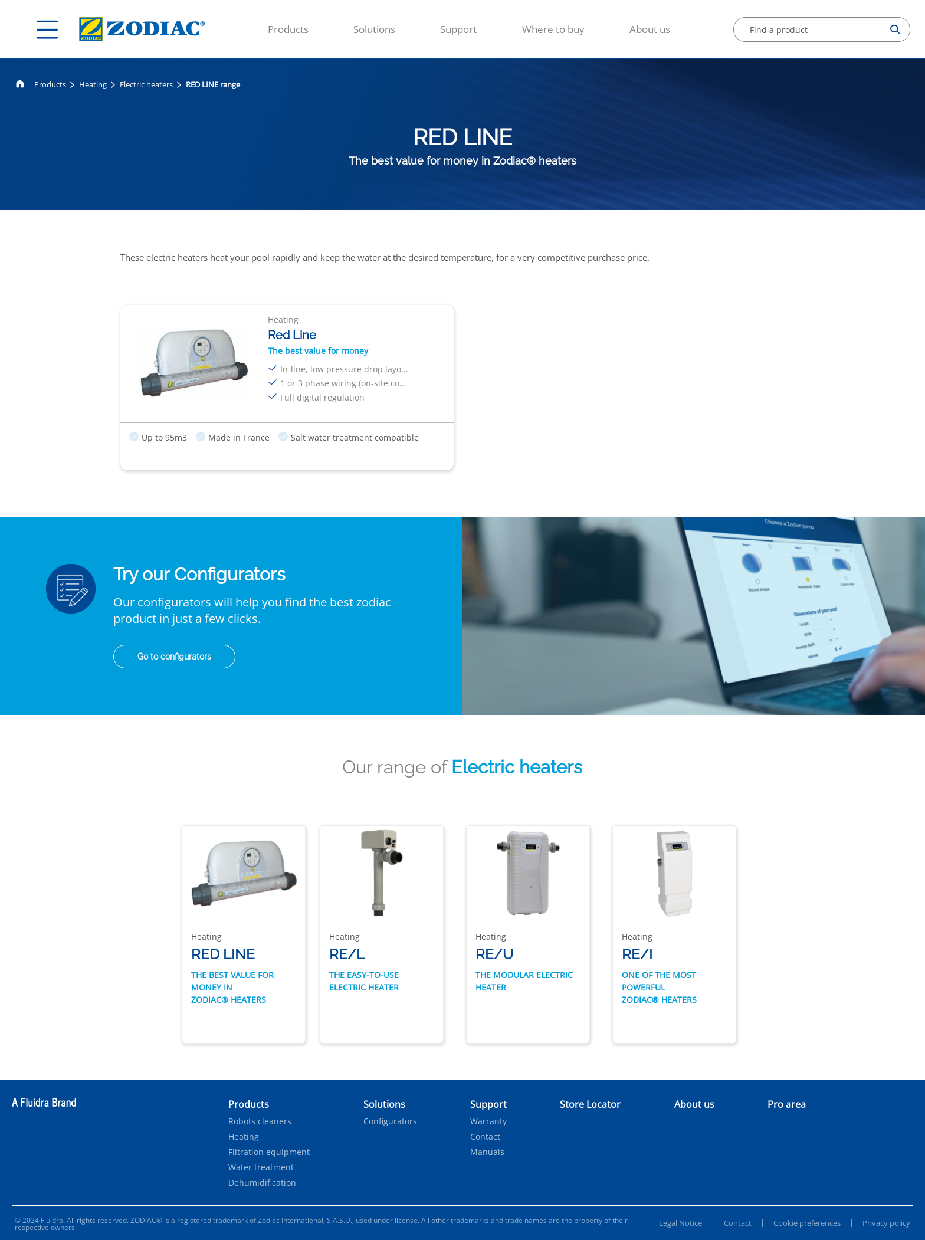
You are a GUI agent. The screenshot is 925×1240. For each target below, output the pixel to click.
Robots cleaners (259, 1121)
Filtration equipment (269, 1152)
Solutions (374, 29)
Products (288, 29)
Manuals (487, 1152)
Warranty (488, 1121)
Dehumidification (262, 1182)
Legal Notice (680, 1223)
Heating (93, 84)
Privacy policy (886, 1223)
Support (458, 29)
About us (649, 29)
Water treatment (261, 1167)
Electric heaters (146, 84)
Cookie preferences (807, 1223)
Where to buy (553, 29)
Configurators (390, 1121)
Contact (485, 1136)
